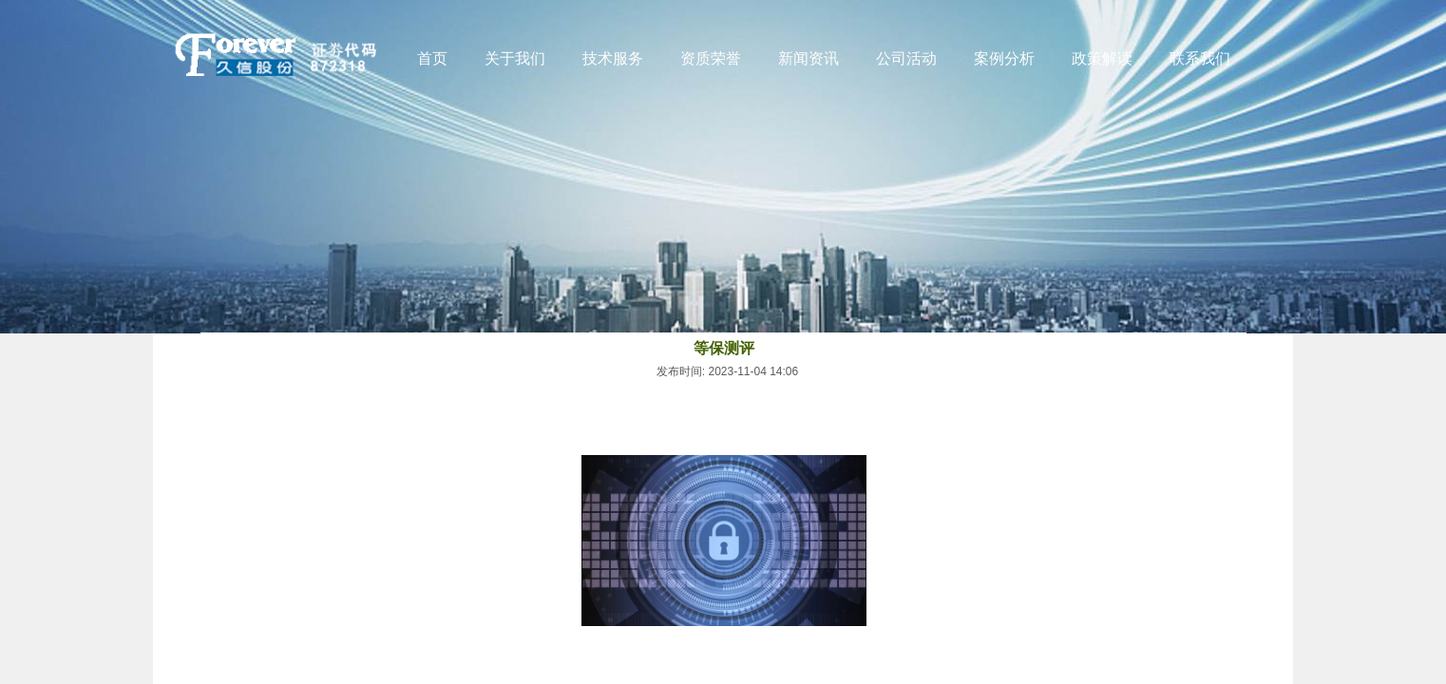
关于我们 (515, 58)
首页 (432, 58)
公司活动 (906, 58)
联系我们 (1200, 58)
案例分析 (1004, 58)
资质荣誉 (710, 58)
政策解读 (1102, 58)
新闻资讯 (808, 58)
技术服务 (612, 58)
